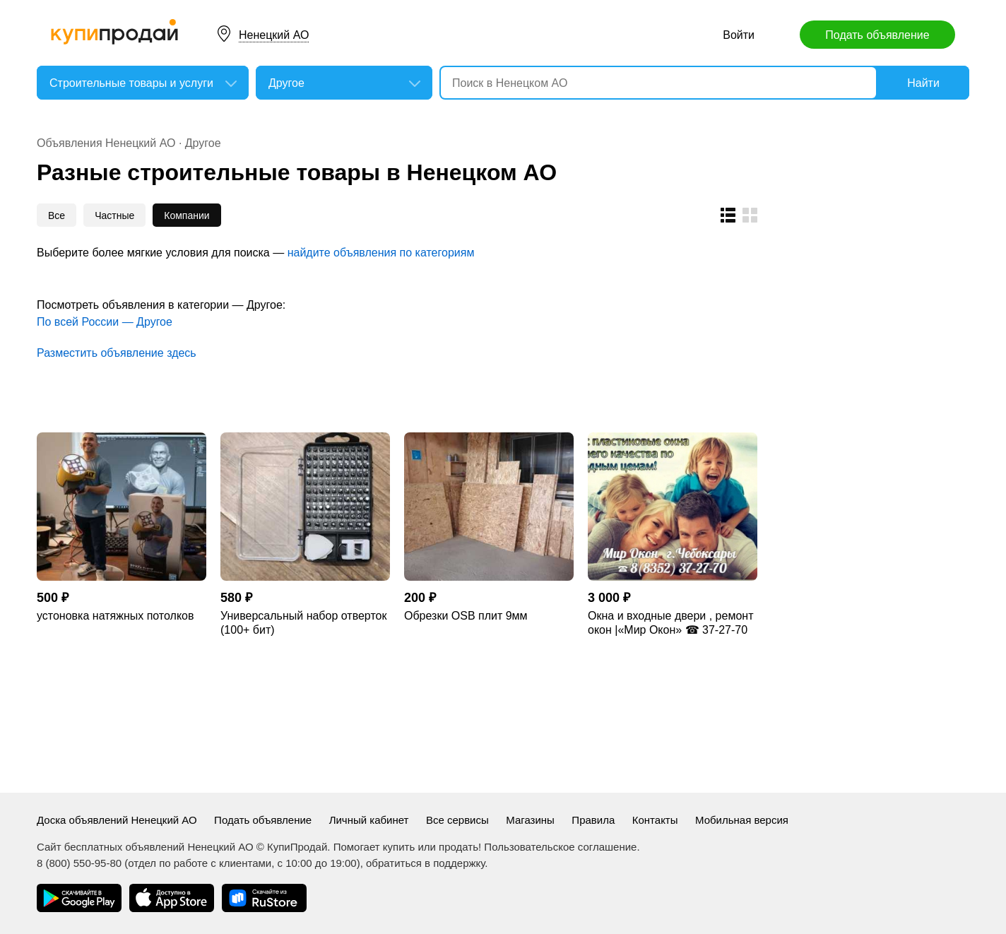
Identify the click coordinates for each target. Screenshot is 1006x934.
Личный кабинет (369, 820)
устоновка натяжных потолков (115, 616)
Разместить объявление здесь (116, 353)
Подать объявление (877, 35)
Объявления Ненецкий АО (106, 143)
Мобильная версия (741, 820)
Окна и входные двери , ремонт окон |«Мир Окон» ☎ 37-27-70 (670, 623)
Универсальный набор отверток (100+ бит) (303, 623)
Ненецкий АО (274, 35)
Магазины (530, 820)
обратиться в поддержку (425, 863)
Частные (114, 215)
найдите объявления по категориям (381, 253)
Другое (203, 143)
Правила (593, 820)
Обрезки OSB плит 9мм (466, 616)
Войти (738, 35)
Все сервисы (457, 820)
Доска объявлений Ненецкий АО (117, 820)
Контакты (655, 820)
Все (56, 215)
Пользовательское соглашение (560, 847)
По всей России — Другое (104, 322)
